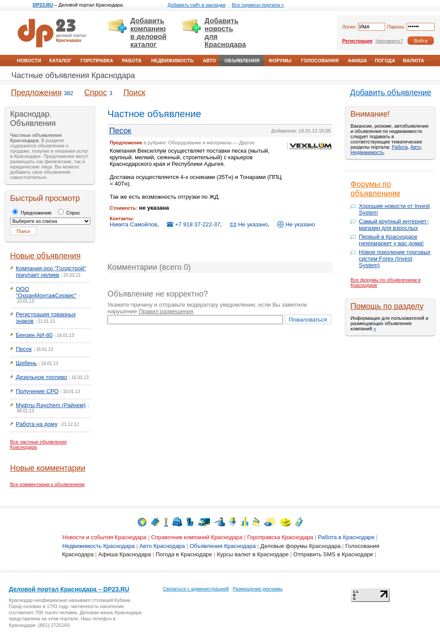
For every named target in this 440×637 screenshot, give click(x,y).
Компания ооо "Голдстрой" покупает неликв (51, 271)
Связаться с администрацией (196, 588)
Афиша (357, 60)
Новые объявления (45, 255)
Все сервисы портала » (258, 4)
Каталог (60, 60)
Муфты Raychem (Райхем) (51, 405)
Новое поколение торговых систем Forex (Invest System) (394, 258)
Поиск (134, 92)
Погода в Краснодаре (184, 554)
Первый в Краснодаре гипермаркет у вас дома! (391, 240)
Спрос (95, 92)
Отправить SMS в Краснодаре (333, 554)
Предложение (32, 212)
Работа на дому (36, 424)
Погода (385, 60)
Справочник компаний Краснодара (197, 537)
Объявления (242, 60)
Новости (29, 60)
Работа (132, 60)
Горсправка (97, 60)
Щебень (26, 363)
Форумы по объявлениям (375, 189)
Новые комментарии (47, 468)
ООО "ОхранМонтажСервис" (46, 292)
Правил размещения (166, 311)
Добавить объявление (390, 92)
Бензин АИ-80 (34, 335)
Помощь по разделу (387, 306)
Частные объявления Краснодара (73, 75)
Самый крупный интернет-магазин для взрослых (394, 224)
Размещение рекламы (258, 588)
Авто (209, 60)
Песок (24, 349)
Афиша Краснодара (124, 554)
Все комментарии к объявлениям (47, 484)
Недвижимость (172, 60)
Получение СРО (37, 391)
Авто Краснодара (162, 546)
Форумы (279, 60)
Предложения (36, 92)
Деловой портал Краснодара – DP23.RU (69, 589)
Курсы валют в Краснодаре (253, 554)
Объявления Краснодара (223, 546)
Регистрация (357, 40)
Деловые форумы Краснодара (301, 546)
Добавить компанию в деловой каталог (148, 32)
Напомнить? (389, 40)
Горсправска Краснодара (280, 537)
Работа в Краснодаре (346, 537)
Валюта (413, 60)
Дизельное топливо (41, 377)
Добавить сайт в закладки (196, 4)
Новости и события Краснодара (104, 537)
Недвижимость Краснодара (98, 546)
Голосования (320, 60)
